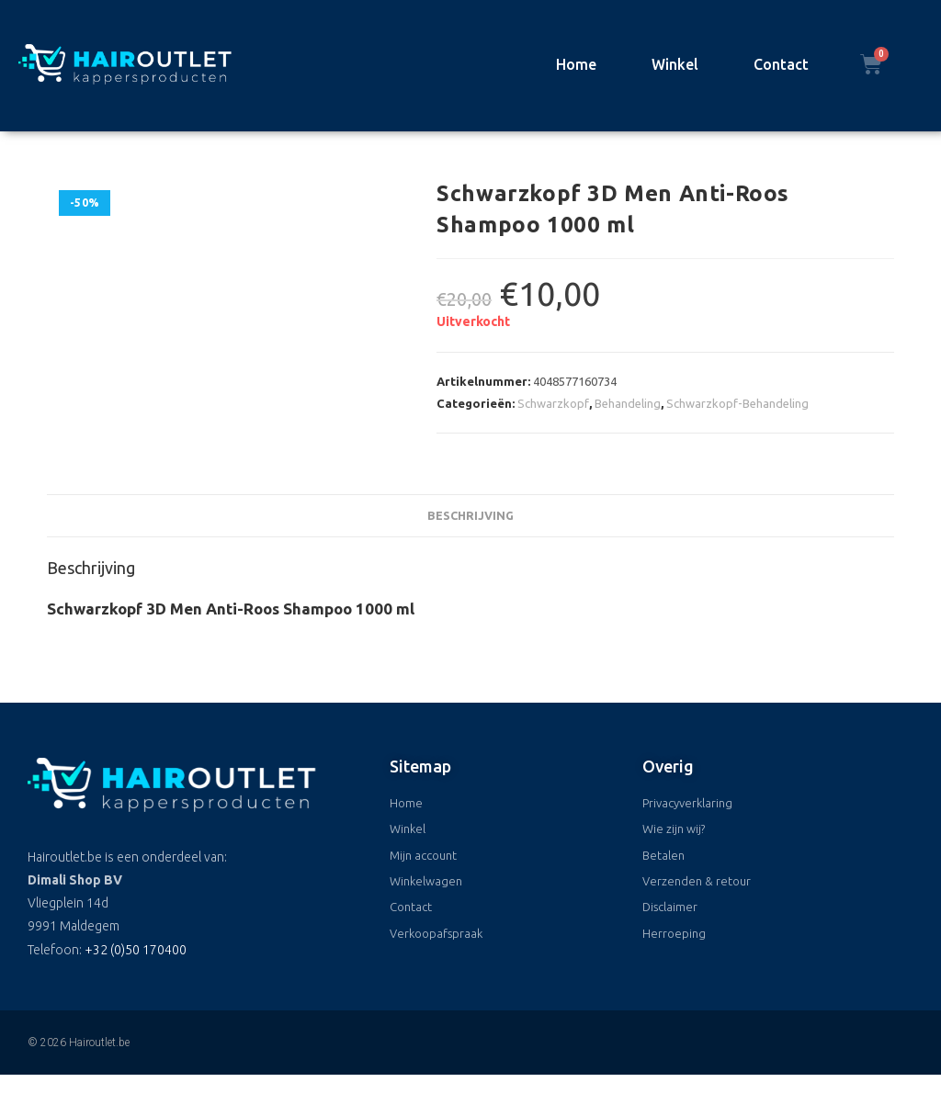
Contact (781, 64)
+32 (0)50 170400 (136, 949)
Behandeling (628, 403)
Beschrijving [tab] (470, 515)
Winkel (675, 64)
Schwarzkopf (553, 403)
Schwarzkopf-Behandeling (737, 403)
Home (576, 64)
